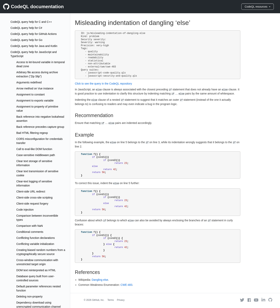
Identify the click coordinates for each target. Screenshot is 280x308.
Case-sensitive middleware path (35, 155)
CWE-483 (126, 284)
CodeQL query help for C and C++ (31, 21)
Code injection (25, 209)
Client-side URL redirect (30, 191)
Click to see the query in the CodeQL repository (103, 83)
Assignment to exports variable (34, 100)
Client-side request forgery (32, 203)
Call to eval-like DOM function (34, 149)
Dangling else (100, 279)
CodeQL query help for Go (26, 39)
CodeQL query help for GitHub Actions (33, 33)
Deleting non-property (29, 296)
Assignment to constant (30, 94)
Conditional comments (29, 231)
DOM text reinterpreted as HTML (36, 270)
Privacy (120, 300)
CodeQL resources (257, 6)
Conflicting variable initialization (35, 243)
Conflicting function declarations (35, 237)
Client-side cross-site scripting (34, 197)
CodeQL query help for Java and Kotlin (33, 46)
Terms (111, 300)
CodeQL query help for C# (26, 27)
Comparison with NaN (29, 225)
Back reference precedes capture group (40, 126)
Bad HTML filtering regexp (32, 132)
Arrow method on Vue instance (34, 88)
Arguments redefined (29, 82)
